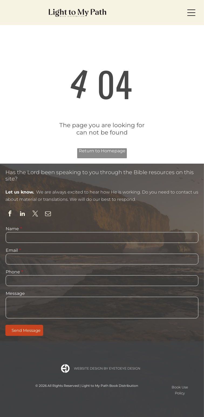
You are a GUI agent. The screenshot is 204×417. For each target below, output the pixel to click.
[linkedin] (22, 214)
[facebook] (9, 214)
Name (12, 228)
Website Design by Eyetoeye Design (107, 368)
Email (12, 250)
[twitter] (35, 214)
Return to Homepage (102, 150)
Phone (13, 271)
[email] (47, 214)
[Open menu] (191, 13)
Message (15, 293)
